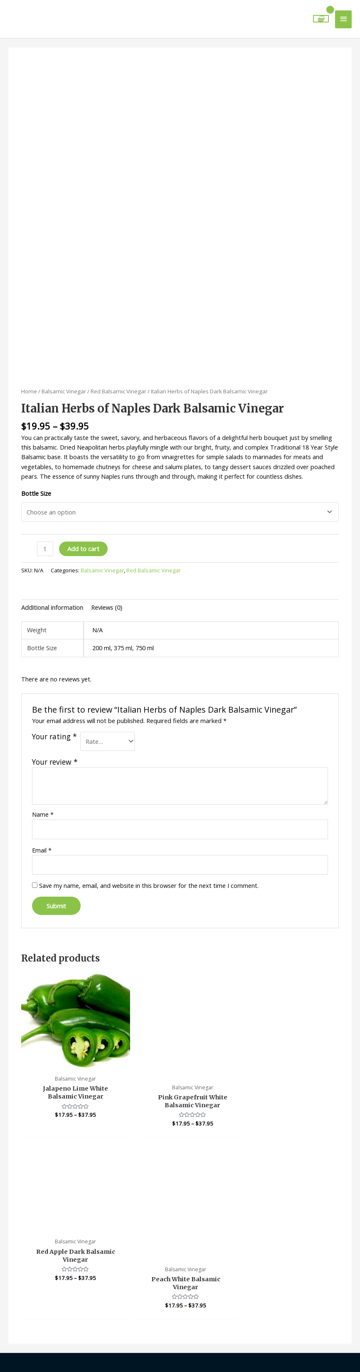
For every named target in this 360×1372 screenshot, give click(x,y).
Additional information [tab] (52, 600)
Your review (55, 754)
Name (43, 807)
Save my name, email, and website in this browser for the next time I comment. (149, 878)
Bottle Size (36, 486)
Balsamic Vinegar (64, 384)
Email (42, 842)
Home (29, 384)
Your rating (54, 729)
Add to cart (83, 541)
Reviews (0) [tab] (106, 600)
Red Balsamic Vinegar (118, 384)
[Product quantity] (45, 541)
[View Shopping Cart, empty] (321, 15)
